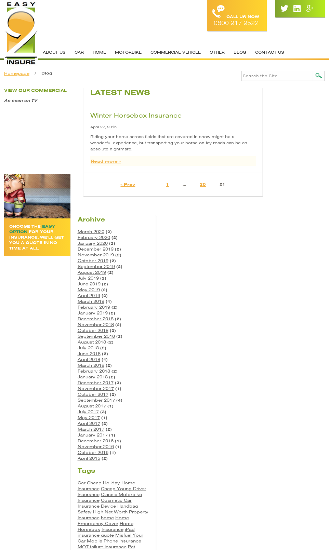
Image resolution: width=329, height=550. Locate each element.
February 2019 (277, 185)
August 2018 (275, 220)
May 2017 (272, 295)
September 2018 (279, 214)
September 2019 (279, 144)
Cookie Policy (233, 490)
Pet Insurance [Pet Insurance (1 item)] (299, 436)
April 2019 (272, 173)
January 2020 (276, 121)
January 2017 (276, 313)
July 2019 (271, 156)
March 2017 (274, 307)
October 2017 (276, 272)
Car (78, 52)
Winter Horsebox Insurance (121, 115)
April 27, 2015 (89, 126)
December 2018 (279, 196)
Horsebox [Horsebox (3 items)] (272, 412)
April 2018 (272, 237)
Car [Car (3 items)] (264, 360)
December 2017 (279, 260)
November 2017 (279, 266)
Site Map (194, 490)
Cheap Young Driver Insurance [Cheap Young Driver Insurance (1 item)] (288, 369)
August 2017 (275, 283)
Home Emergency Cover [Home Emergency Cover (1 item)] (286, 404)
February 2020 (277, 115)
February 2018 (277, 249)
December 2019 (279, 127)
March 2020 (274, 109)
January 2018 (276, 254)
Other (216, 52)
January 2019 (276, 190)
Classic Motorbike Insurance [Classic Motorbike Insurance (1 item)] (288, 374)
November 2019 (279, 132)
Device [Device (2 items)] (268, 389)
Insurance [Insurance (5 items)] (295, 412)
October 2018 (276, 208)
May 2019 (272, 167)
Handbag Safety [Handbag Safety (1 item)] (295, 389)
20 (184, 184)
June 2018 (272, 231)
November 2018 (279, 202)
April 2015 (272, 336)
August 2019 (275, 150)
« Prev (109, 184)
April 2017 (272, 301)
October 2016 (276, 330)
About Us (53, 52)
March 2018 (274, 243)
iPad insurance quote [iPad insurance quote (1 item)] (289, 415)
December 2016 (279, 318)
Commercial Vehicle (175, 52)
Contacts (161, 490)
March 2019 (274, 179)
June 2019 (272, 161)
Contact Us (269, 52)
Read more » (91, 160)
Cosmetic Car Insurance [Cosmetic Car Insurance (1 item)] (288, 383)
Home (99, 52)
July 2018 (271, 225)
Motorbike (128, 52)
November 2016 (279, 324)
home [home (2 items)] (290, 401)
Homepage (16, 73)
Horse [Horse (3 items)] (309, 407)
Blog (239, 52)
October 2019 (276, 138)
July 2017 (271, 289)
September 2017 (279, 278)
